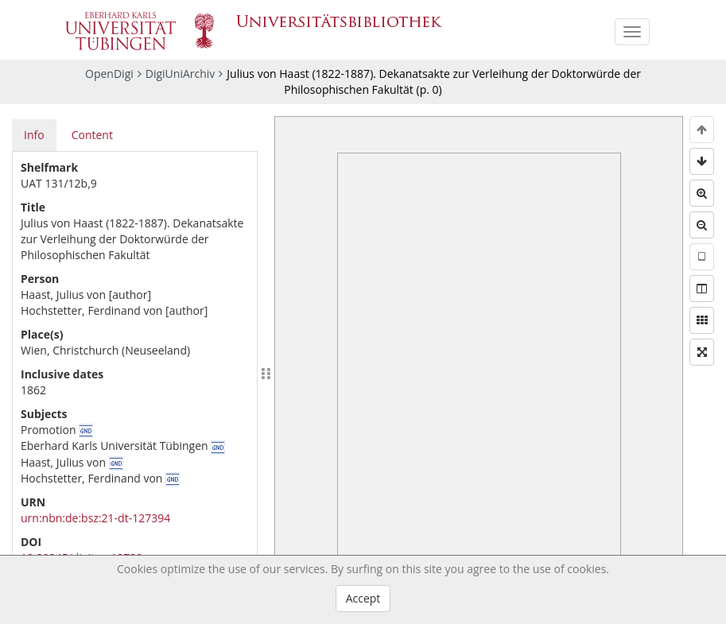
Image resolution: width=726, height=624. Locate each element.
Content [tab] (92, 134)
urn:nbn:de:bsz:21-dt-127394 (95, 517)
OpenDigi (109, 73)
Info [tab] (34, 134)
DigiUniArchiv (180, 73)
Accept (363, 598)
